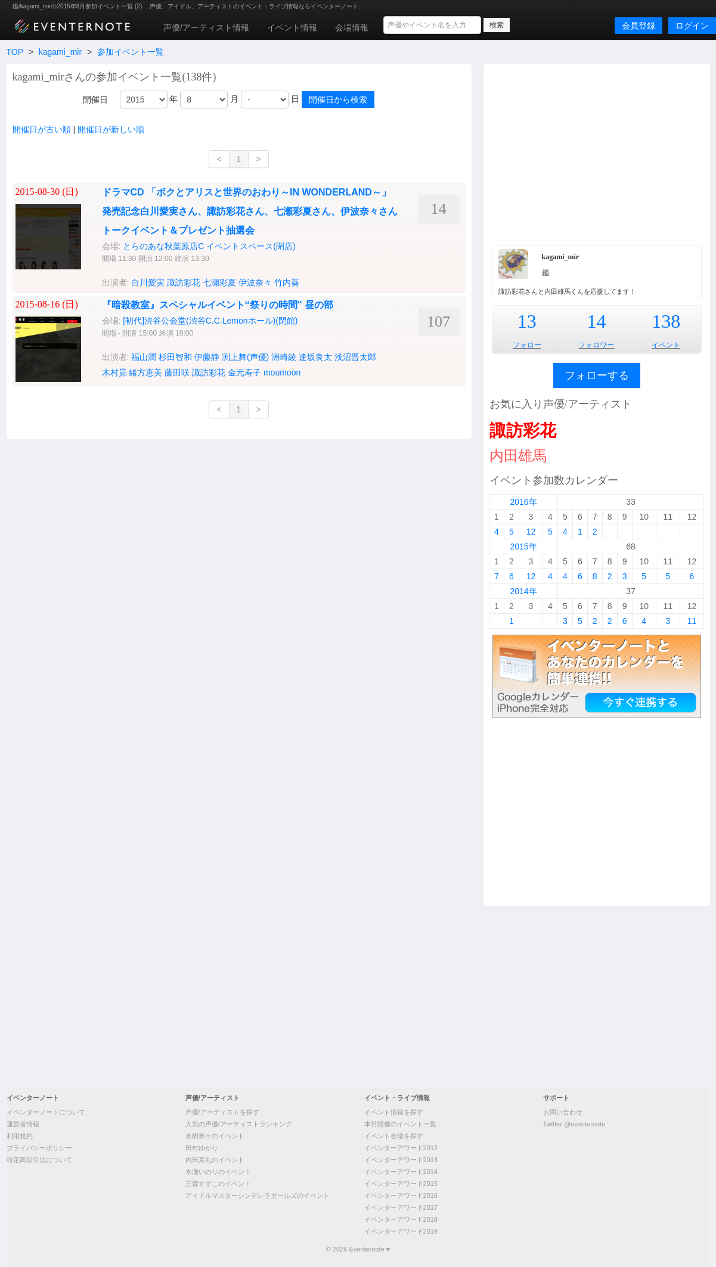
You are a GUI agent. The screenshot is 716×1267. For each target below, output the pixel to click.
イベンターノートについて (46, 1112)
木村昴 (114, 372)
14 (596, 321)
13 (527, 321)
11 (692, 621)
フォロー (527, 345)
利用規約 (20, 1135)
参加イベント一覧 (130, 52)
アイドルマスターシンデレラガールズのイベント (257, 1195)
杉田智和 (175, 357)
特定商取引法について (39, 1159)
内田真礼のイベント (214, 1159)
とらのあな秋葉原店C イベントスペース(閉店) (209, 246)
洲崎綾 (283, 357)
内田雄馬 (518, 456)
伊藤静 (206, 357)
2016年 (523, 502)
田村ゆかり (201, 1147)
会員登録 (638, 25)
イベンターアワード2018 (401, 1219)
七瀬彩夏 (219, 282)
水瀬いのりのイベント (218, 1171)
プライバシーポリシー (39, 1147)
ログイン (692, 25)
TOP (15, 52)
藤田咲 (177, 372)
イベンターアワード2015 (401, 1183)
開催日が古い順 (42, 129)
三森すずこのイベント (218, 1183)
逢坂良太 (315, 357)
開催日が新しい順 (111, 129)
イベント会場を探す (393, 1135)
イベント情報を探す (393, 1112)
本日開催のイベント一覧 (400, 1124)
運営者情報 (23, 1124)
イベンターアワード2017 (401, 1207)
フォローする (597, 375)
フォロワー (596, 345)
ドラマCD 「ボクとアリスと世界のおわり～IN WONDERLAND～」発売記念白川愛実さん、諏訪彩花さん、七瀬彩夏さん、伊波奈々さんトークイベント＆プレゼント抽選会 (250, 211)
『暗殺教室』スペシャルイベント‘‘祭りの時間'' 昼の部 (217, 305)
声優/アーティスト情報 (206, 27)
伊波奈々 (255, 282)
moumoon (282, 372)
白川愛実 (148, 282)
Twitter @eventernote (574, 1124)
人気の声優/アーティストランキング (238, 1124)
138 (666, 321)
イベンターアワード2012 (401, 1147)
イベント (666, 345)
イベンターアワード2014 (401, 1171)
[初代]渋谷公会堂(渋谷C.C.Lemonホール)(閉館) (210, 320)
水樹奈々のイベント (214, 1135)
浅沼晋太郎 (355, 357)
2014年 (523, 591)
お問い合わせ (562, 1112)
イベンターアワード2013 (401, 1159)
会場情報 (351, 27)
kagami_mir (60, 52)
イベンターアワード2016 (401, 1195)
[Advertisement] (597, 153)
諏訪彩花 (183, 282)
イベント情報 (292, 27)
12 (531, 531)
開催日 (95, 99)
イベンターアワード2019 (401, 1231)
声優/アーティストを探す (222, 1112)
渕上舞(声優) (245, 357)
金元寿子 (244, 372)
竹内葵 (286, 282)
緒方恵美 (145, 372)
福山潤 (143, 357)
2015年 (523, 546)
